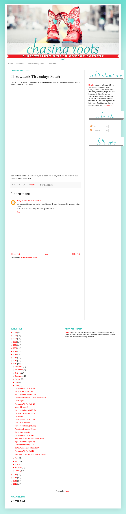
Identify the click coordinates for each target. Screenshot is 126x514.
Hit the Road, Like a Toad (24, 391)
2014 (15, 475)
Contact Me (52, 64)
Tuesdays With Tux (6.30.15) (25, 388)
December (19, 367)
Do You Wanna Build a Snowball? (27, 448)
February (18, 467)
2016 (15, 361)
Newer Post (15, 254)
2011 (15, 484)
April (17, 461)
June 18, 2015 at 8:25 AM (33, 201)
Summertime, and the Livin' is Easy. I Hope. (30, 454)
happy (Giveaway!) (21, 407)
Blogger (67, 491)
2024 (15, 336)
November (19, 370)
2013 (15, 478)
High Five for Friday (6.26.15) (25, 394)
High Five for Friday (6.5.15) (25, 442)
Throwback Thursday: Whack (25, 429)
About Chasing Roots (36, 64)
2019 (15, 351)
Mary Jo (20, 201)
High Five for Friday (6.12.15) (25, 426)
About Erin (20, 64)
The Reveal (19, 416)
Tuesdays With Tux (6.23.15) (25, 404)
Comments (95, 130)
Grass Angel (19, 401)
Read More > (107, 105)
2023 (15, 339)
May (17, 458)
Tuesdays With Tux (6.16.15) (25, 420)
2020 (15, 348)
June (17, 385)
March (17, 464)
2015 (15, 364)
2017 (15, 358)
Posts (93, 126)
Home (10, 64)
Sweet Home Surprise (22, 432)
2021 (15, 345)
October (18, 373)
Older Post (76, 254)
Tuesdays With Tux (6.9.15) (24, 435)
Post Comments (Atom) (29, 258)
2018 (15, 354)
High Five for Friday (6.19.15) (25, 410)
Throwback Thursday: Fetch (25, 413)
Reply (19, 212)
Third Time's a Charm (22, 423)
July (16, 382)
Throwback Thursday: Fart (24, 445)
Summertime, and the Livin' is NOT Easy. (29, 438)
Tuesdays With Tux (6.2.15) (24, 451)
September (19, 376)
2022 (15, 342)
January (18, 471)
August (18, 379)
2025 (15, 333)
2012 (15, 481)
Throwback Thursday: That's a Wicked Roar (30, 398)
